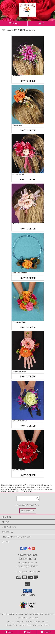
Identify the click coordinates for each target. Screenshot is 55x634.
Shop (13, 23)
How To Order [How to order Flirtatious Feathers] (27, 278)
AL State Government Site (37, 622)
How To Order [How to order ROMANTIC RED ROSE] (27, 475)
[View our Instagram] (29, 549)
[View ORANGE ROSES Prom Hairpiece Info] (28, 104)
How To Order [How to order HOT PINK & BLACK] (27, 179)
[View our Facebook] (21, 549)
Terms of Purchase (28, 625)
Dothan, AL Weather (15, 622)
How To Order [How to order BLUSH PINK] (27, 228)
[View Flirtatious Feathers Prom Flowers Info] (28, 252)
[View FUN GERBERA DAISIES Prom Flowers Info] (28, 350)
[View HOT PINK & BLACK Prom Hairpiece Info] (28, 153)
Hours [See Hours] (46, 631)
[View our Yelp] (33, 549)
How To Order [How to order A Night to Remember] (27, 425)
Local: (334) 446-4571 (27, 566)
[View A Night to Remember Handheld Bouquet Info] (28, 400)
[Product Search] (28, 498)
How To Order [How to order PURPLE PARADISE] (27, 81)
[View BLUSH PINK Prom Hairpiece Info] (28, 203)
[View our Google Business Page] (25, 549)
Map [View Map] (27, 631)
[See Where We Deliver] (27, 511)
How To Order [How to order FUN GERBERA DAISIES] (27, 376)
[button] (27, 591)
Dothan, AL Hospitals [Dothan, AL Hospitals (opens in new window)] (34, 614)
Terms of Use (43, 625)
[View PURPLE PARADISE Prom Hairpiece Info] (28, 55)
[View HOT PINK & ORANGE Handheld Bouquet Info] (28, 301)
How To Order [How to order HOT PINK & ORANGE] (27, 327)
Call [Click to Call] (9, 631)
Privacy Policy (12, 625)
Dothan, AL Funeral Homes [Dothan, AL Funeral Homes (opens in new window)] (12, 614)
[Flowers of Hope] (27, 15)
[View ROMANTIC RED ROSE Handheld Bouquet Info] (28, 449)
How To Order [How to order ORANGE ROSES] (27, 130)
